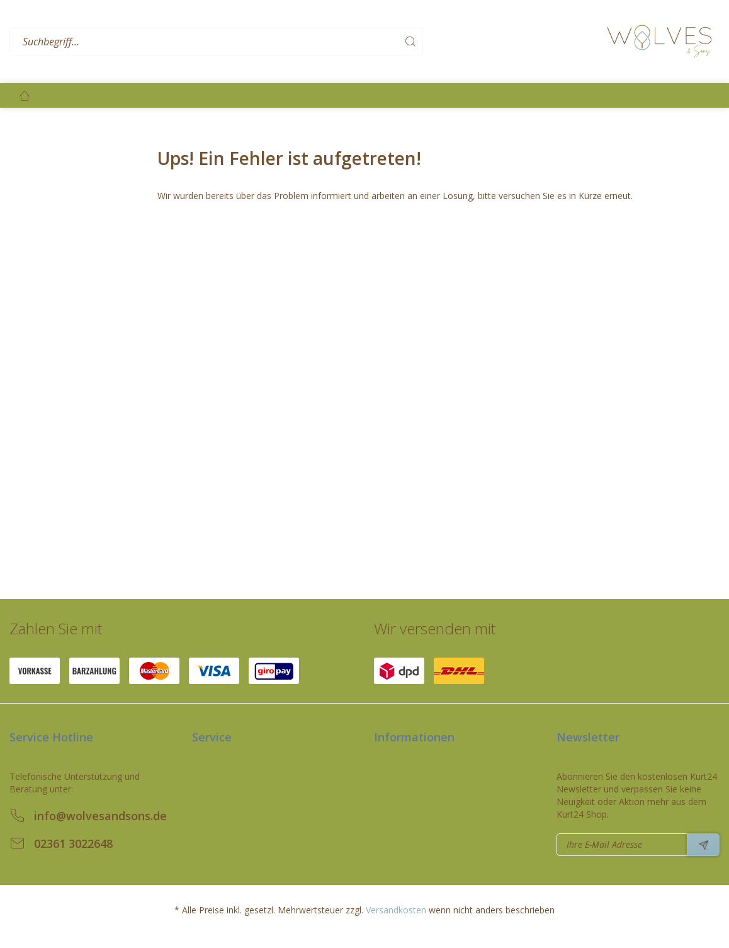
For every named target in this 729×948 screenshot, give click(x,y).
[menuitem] (304, 42)
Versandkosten (396, 910)
